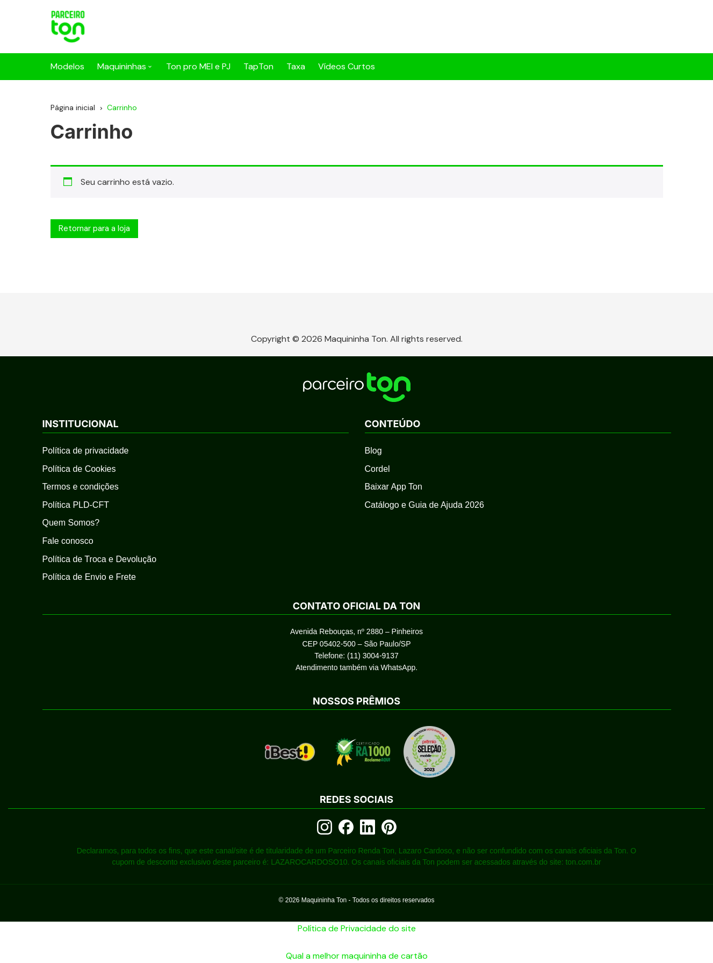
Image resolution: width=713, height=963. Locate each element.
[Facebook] (346, 827)
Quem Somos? (71, 522)
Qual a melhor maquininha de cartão (357, 955)
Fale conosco (67, 540)
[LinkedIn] (367, 827)
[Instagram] (324, 827)
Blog (373, 450)
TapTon (258, 66)
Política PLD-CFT (75, 504)
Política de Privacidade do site (357, 928)
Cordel (377, 468)
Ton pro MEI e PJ (198, 66)
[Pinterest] (389, 827)
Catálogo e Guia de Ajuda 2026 (424, 504)
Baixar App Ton (393, 486)
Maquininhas (121, 66)
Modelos (67, 66)
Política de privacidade (85, 450)
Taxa (295, 66)
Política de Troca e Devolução (99, 559)
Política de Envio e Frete (89, 576)
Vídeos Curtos (346, 66)
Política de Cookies (79, 468)
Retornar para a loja (94, 228)
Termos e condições (80, 486)
